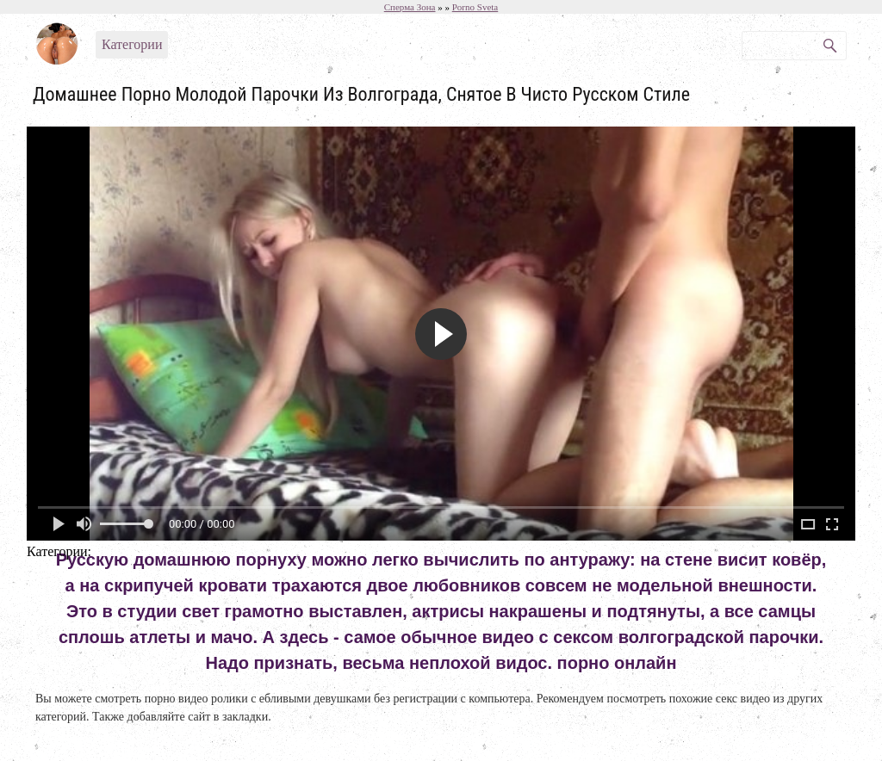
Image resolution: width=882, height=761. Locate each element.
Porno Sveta (475, 7)
